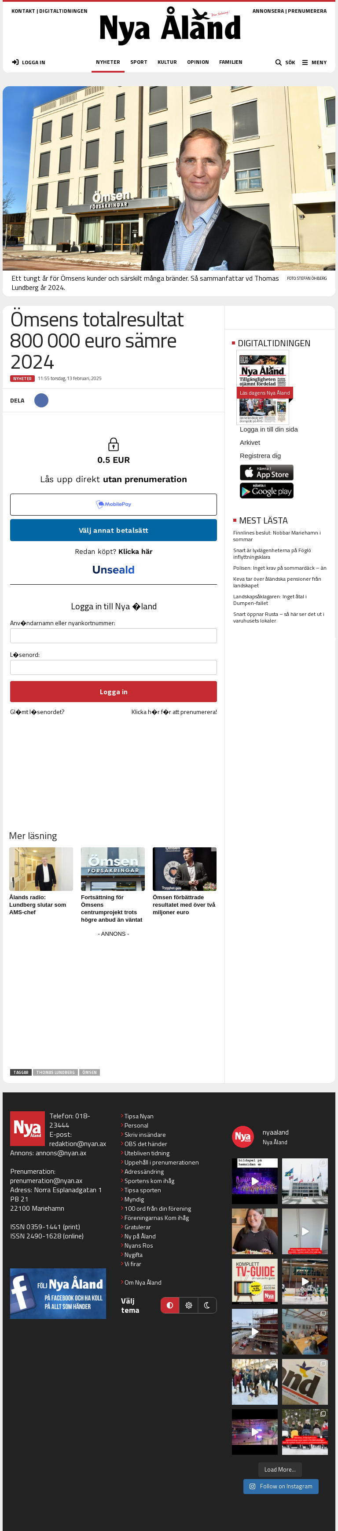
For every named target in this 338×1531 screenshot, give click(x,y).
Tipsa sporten (143, 1189)
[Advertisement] (113, 1001)
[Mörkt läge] (207, 1305)
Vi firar (133, 1263)
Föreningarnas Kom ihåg (157, 1217)
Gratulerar (138, 1226)
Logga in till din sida (269, 429)
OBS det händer (146, 1143)
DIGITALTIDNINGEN (63, 11)
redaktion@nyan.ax (77, 1143)
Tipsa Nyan (139, 1116)
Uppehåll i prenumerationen (162, 1162)
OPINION (198, 62)
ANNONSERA (268, 11)
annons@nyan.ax (61, 1152)
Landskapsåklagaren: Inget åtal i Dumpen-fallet (270, 599)
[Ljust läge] (188, 1305)
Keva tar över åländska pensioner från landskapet (277, 582)
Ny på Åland (140, 1236)
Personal (136, 1125)
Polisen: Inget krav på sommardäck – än (280, 568)
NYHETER (108, 62)
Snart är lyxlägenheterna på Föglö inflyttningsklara (272, 553)
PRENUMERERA (307, 11)
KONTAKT (23, 11)
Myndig (134, 1199)
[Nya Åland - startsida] (170, 48)
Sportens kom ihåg (149, 1180)
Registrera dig (260, 455)
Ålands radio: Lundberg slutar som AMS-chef (37, 905)
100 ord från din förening (158, 1208)
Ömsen (89, 1072)
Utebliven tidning (147, 1152)
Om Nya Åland (143, 1282)
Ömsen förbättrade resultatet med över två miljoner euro (184, 905)
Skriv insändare (145, 1134)
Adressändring (144, 1171)
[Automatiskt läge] (170, 1305)
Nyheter (22, 378)
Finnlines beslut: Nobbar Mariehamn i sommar (277, 535)
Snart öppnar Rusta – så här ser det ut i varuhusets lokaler (278, 617)
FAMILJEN (230, 62)
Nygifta (134, 1254)
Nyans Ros (139, 1245)
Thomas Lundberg (55, 1072)
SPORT (138, 62)
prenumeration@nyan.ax (46, 1180)
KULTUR (167, 62)
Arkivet (250, 442)
